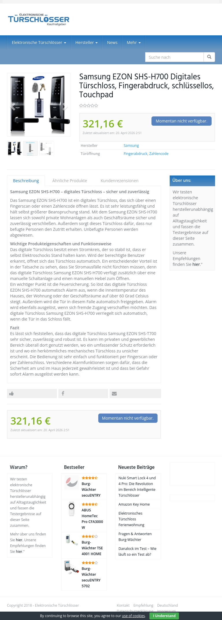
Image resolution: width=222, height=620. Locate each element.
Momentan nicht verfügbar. (182, 121)
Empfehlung (143, 605)
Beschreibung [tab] (26, 180)
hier (196, 264)
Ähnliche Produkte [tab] (69, 180)
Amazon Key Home (134, 504)
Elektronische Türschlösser (39, 42)
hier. (19, 539)
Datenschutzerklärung (135, 611)
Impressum (166, 611)
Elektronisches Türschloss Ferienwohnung (131, 519)
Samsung (131, 145)
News (112, 42)
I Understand (164, 615)
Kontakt (123, 605)
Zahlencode (158, 153)
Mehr (133, 42)
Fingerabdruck (135, 153)
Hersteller (86, 42)
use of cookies (133, 615)
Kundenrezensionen (119, 180)
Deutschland (167, 605)
